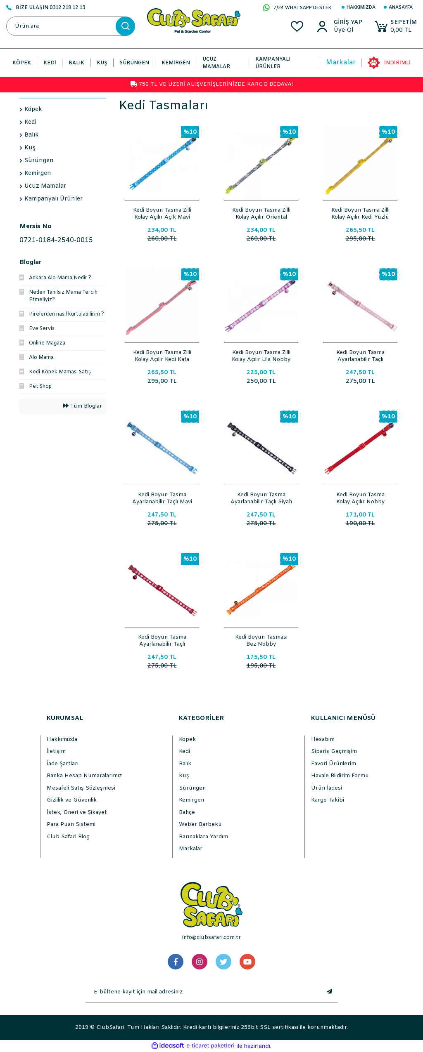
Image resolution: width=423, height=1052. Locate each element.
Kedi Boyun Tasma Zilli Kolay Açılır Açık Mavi (162, 212)
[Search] (70, 26)
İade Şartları (62, 763)
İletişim (56, 751)
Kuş (184, 775)
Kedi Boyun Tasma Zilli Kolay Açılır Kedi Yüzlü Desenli (360, 212)
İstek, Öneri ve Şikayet (77, 812)
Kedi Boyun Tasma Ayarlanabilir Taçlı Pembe (360, 355)
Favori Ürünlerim (333, 763)
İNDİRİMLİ (397, 63)
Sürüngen (192, 788)
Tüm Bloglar (82, 406)
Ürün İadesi (326, 788)
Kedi (184, 751)
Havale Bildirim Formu (340, 775)
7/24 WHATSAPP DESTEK (297, 8)
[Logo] (193, 20)
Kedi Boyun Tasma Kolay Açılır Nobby (360, 497)
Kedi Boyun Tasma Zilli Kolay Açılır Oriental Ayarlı (261, 212)
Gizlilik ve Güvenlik (72, 800)
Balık (185, 763)
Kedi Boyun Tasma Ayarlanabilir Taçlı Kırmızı (162, 639)
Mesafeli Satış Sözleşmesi (81, 788)
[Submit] (329, 992)
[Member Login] (347, 23)
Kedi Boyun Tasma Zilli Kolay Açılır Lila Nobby (261, 355)
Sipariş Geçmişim (334, 751)
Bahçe (187, 812)
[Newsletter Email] (203, 992)
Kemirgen (191, 800)
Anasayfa (401, 7)
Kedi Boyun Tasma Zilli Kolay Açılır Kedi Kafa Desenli (162, 355)
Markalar (341, 62)
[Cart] (395, 27)
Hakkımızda (361, 7)
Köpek (187, 739)
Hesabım (323, 739)
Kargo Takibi (327, 800)
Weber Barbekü (200, 824)
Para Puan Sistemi (71, 824)
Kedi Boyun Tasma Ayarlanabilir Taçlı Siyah (261, 497)
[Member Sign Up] (347, 30)
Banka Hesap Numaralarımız (84, 775)
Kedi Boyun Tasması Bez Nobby (261, 639)
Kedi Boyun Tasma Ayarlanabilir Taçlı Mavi (162, 497)
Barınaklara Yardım (203, 836)
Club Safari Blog (68, 836)
